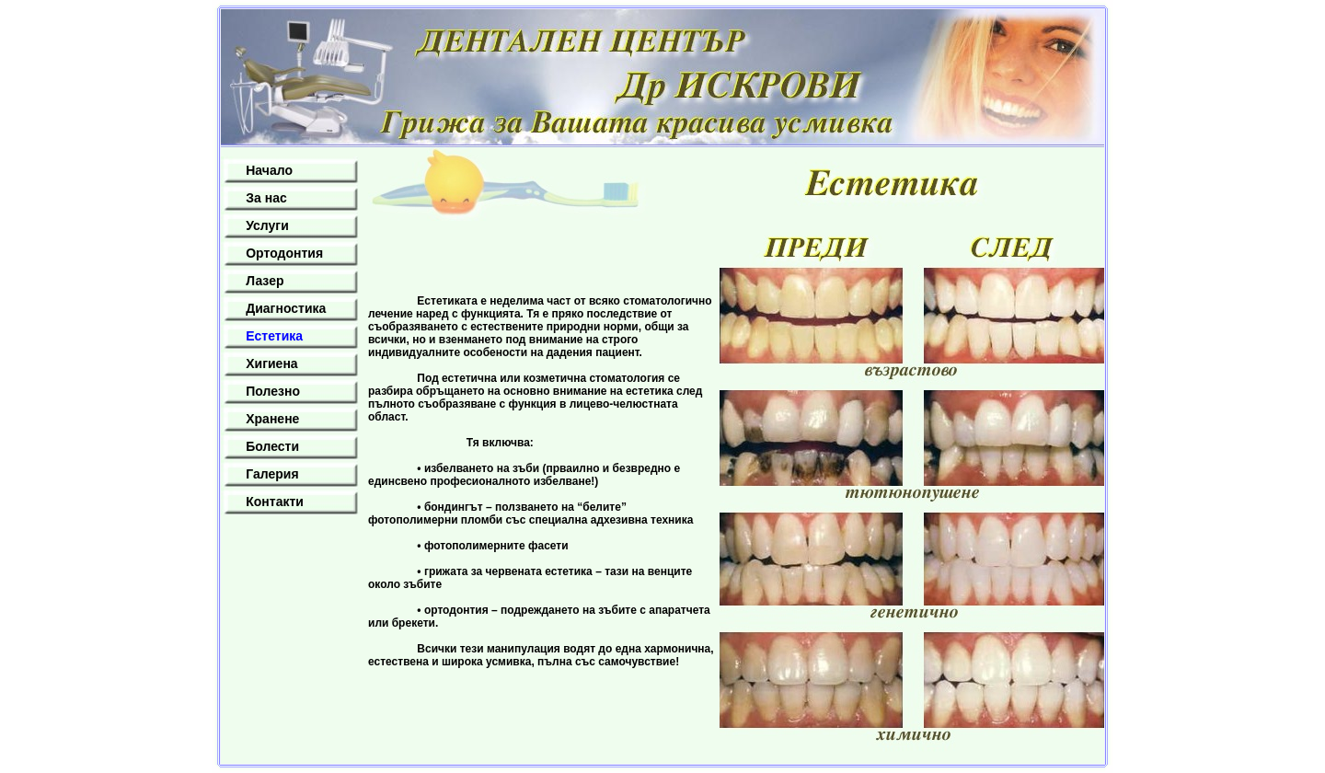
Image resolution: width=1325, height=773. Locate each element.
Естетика (274, 336)
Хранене (272, 418)
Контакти (275, 501)
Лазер (264, 280)
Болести (272, 446)
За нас (266, 197)
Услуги (267, 225)
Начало (269, 170)
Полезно (273, 391)
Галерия (272, 474)
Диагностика (286, 308)
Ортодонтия (284, 253)
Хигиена (271, 363)
